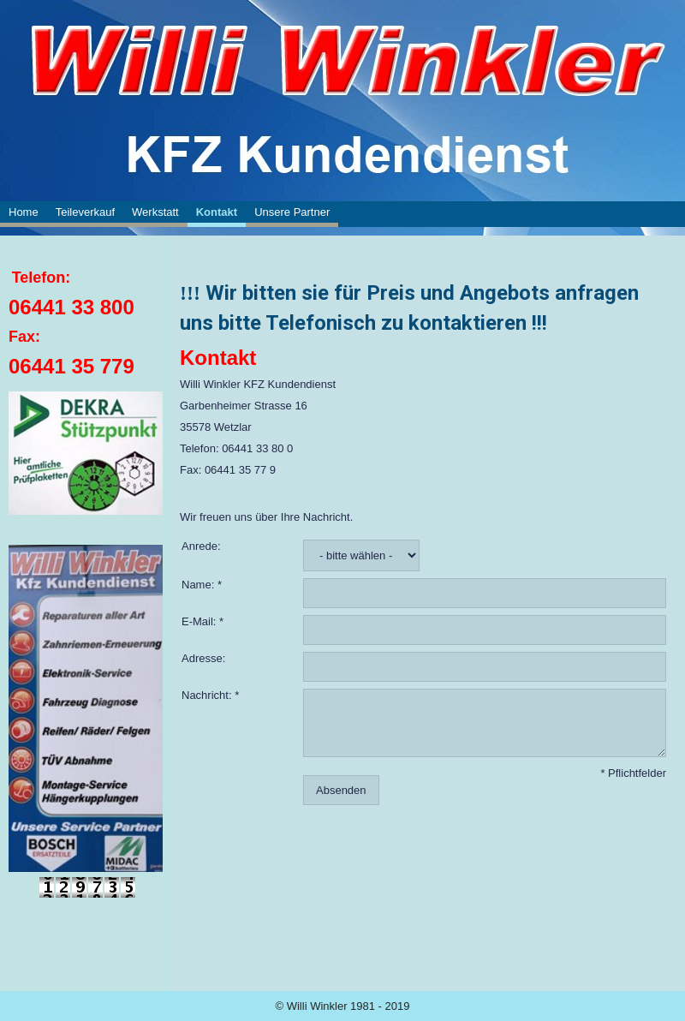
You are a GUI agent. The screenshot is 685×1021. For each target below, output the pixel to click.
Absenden (341, 790)
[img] (342, 60)
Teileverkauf (85, 212)
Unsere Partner (292, 212)
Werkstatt (155, 212)
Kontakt (216, 212)
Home (24, 212)
